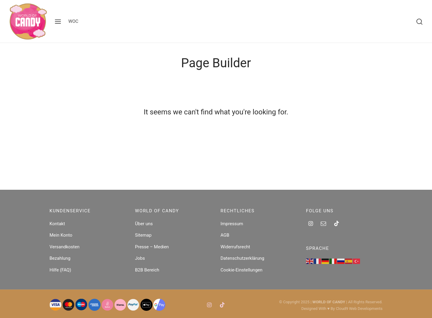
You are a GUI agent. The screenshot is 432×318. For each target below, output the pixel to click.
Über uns (144, 223)
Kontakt (57, 223)
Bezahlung (60, 258)
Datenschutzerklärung (242, 258)
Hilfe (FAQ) (60, 270)
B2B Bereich (147, 270)
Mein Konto (61, 235)
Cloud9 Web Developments (359, 308)
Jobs (140, 258)
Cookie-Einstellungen (241, 270)
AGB (224, 235)
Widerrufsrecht (235, 247)
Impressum (231, 223)
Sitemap (143, 235)
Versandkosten (65, 247)
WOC (73, 21)
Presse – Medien (152, 247)
